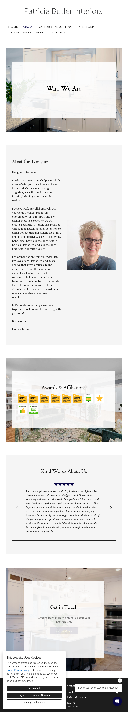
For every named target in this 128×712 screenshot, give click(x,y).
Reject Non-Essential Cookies (34, 695)
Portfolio (87, 27)
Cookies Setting (71, 707)
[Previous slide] (17, 507)
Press (40, 32)
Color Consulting (56, 27)
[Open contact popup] (117, 701)
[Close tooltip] (120, 680)
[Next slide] (111, 507)
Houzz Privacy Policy (18, 670)
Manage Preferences (34, 702)
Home (13, 27)
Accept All (34, 688)
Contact (58, 32)
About (28, 27)
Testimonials (20, 32)
